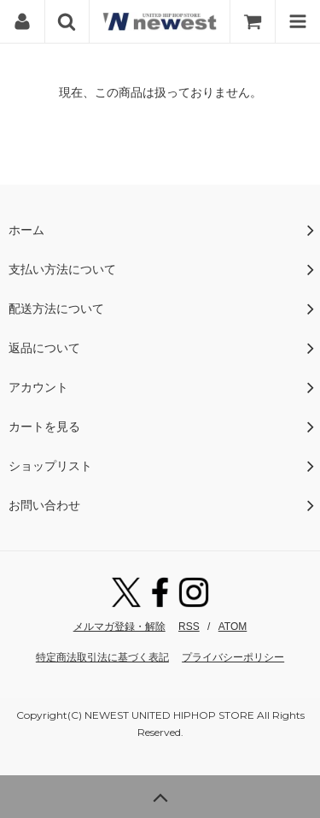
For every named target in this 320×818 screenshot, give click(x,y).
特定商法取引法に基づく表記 (102, 657)
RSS (189, 627)
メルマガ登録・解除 (119, 627)
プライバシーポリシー (233, 657)
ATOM (232, 627)
